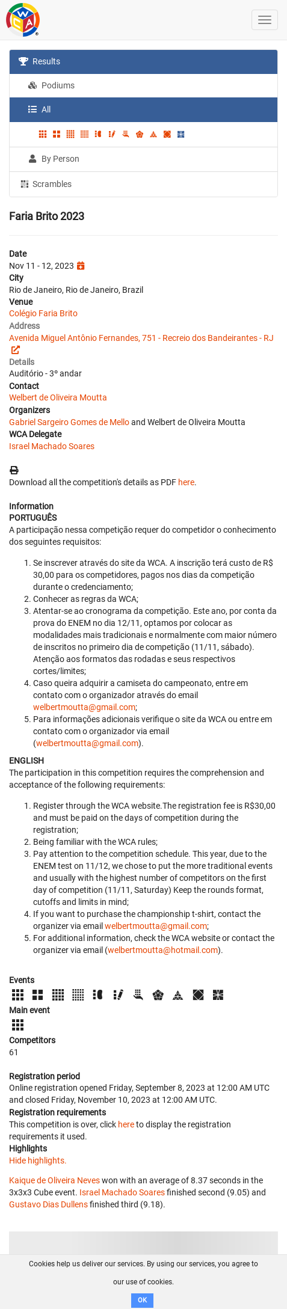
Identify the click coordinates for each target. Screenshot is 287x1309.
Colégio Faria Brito (43, 313)
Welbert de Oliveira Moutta (58, 397)
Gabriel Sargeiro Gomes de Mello (69, 422)
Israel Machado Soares (51, 446)
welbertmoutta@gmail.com (84, 707)
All (39, 109)
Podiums (51, 85)
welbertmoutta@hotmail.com (163, 950)
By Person (53, 159)
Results (39, 61)
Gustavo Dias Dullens (48, 1204)
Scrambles (45, 183)
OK (142, 1300)
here (186, 482)
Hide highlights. (38, 1160)
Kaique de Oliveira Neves (54, 1180)
